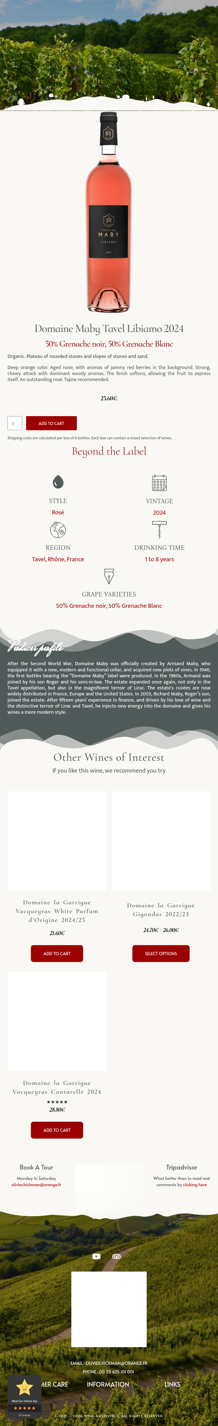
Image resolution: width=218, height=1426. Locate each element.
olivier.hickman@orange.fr (116, 1363)
